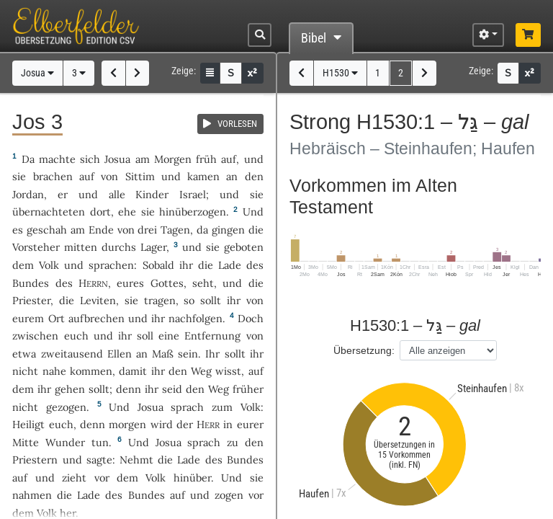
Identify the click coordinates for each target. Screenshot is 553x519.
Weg (201, 371)
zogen (229, 495)
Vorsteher (36, 247)
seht (203, 283)
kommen (91, 371)
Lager (153, 247)
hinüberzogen (192, 211)
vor (101, 477)
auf (228, 159)
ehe (127, 211)
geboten (244, 247)
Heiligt (28, 424)
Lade (229, 265)
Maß (163, 353)
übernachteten (48, 211)
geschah (47, 229)
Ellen (119, 353)
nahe (54, 371)
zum (222, 407)
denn (92, 424)
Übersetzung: (364, 350)
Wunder (65, 442)
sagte (99, 459)
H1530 (340, 73)
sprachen (111, 265)
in (228, 424)
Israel (192, 194)
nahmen (32, 495)
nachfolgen (195, 318)
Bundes (30, 283)
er (63, 194)
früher (248, 389)
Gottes (167, 283)
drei (147, 229)
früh (206, 159)
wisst (228, 371)
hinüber (192, 477)
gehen (70, 389)
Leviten (98, 300)
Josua (37, 73)
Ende (101, 229)
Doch (251, 318)
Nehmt (136, 459)
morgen (127, 424)
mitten (80, 247)
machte (57, 159)
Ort (56, 318)
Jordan (28, 194)
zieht (74, 477)
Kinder (151, 194)
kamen (203, 176)
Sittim (140, 176)
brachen (53, 176)
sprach (187, 407)
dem (23, 389)
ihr (233, 300)
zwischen (35, 335)
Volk (49, 265)
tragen (160, 300)
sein (188, 353)
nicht (25, 371)
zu (232, 442)
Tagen (175, 229)
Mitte (25, 442)
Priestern (35, 459)
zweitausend (72, 353)
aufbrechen (96, 318)
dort (100, 211)
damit (133, 371)
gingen (228, 229)
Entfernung (212, 335)
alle (117, 194)
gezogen (66, 407)
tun (100, 442)
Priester (31, 300)
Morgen (173, 159)
